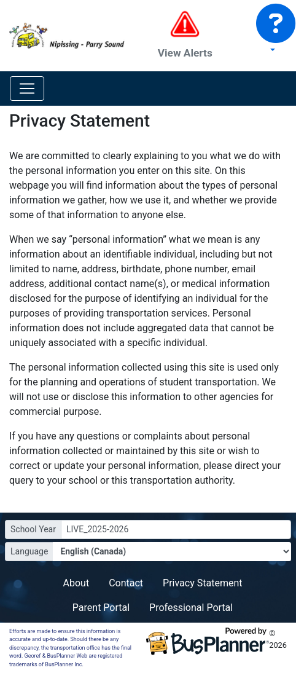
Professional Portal (191, 607)
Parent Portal (101, 607)
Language (29, 551)
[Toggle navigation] (27, 88)
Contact (126, 583)
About (76, 583)
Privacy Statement (202, 583)
